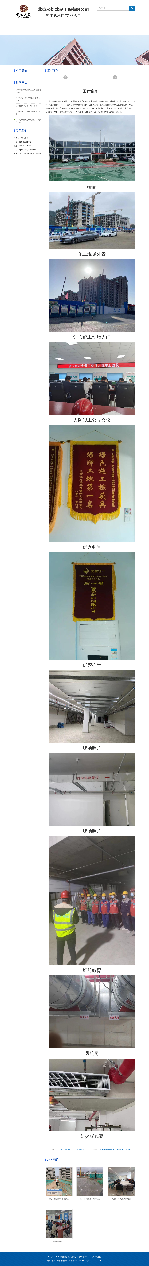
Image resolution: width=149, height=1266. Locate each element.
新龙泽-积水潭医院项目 (121, 1199)
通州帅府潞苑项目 (59, 1241)
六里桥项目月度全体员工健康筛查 (28, 113)
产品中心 (54, 26)
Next (115, 77)
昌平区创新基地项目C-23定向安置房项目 (116, 1149)
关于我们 (38, 26)
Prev (65, 77)
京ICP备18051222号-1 (87, 1257)
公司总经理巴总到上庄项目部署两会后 (28, 91)
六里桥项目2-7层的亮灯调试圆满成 (28, 99)
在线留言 (102, 26)
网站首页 (22, 26)
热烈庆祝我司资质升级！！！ (27, 106)
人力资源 (22, 32)
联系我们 (118, 26)
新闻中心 (70, 26)
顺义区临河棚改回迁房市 (59, 1199)
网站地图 (98, 1257)
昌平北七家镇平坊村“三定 (90, 1199)
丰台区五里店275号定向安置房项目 (71, 1149)
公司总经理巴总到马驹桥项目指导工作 (28, 121)
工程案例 (86, 26)
